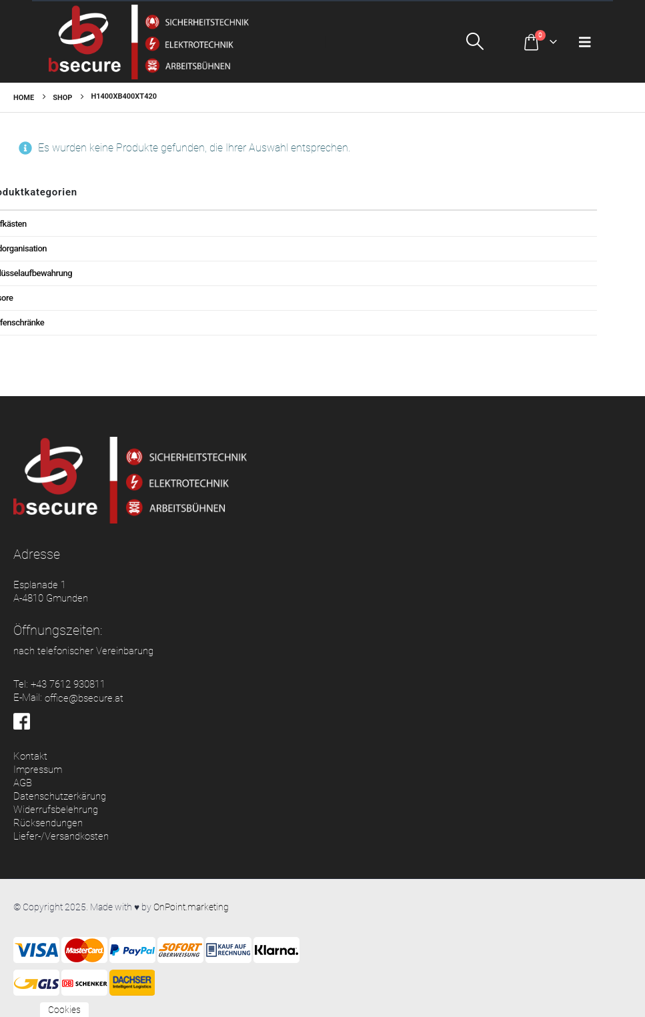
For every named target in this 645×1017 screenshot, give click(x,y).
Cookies (64, 1009)
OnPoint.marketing (191, 907)
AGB (22, 783)
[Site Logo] (149, 42)
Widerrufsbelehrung (55, 810)
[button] (488, 41)
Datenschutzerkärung (59, 796)
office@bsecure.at (84, 698)
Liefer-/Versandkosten (61, 836)
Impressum (37, 770)
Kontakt (30, 756)
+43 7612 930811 (68, 684)
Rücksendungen (48, 823)
